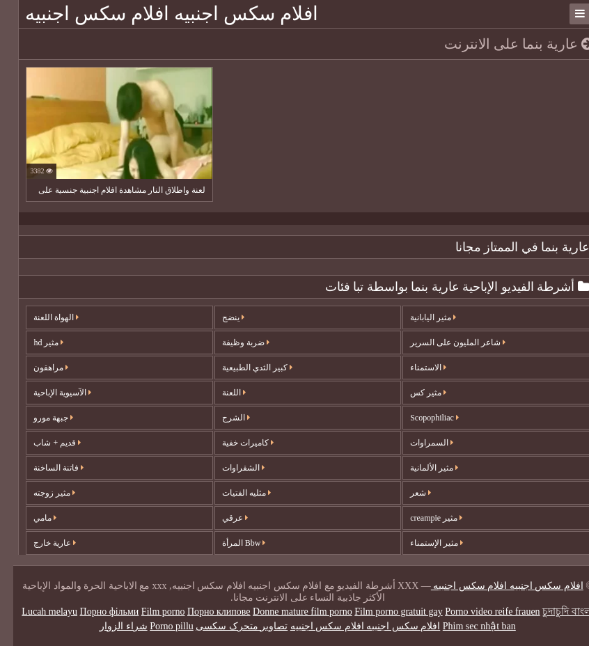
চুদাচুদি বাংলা (555, 611)
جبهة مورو (40, 418)
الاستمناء (415, 367)
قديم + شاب (44, 443)
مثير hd (35, 342)
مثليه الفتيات (233, 493)
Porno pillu (158, 626)
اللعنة (221, 392)
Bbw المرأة (231, 543)
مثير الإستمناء (423, 543)
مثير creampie (423, 518)
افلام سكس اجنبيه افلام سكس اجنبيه (158, 13)
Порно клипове (205, 611)
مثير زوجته (41, 493)
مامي (31, 518)
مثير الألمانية (421, 468)
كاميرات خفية (234, 443)
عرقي (222, 518)
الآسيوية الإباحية (49, 392)
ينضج (220, 317)
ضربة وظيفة (232, 342)
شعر (407, 493)
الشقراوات (230, 468)
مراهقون (37, 367)
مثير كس (415, 392)
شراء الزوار (110, 626)
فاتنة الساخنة (45, 468)
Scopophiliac (421, 418)
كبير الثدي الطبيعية (244, 367)
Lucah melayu (36, 611)
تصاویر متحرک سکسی (228, 626)
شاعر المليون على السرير (444, 342)
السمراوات (418, 443)
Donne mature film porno (289, 611)
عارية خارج (41, 543)
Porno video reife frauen (479, 611)
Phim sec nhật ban (466, 626)
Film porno (150, 611)
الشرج (223, 418)
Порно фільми (96, 611)
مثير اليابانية (420, 317)
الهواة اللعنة (42, 317)
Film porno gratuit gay (385, 611)
